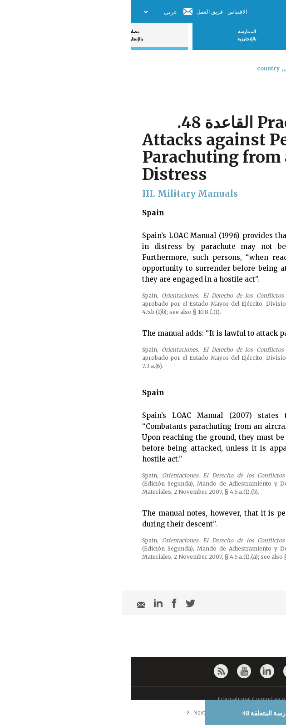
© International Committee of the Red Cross (143, 699)
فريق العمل (78, 11)
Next (62, 712)
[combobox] (271, 92)
